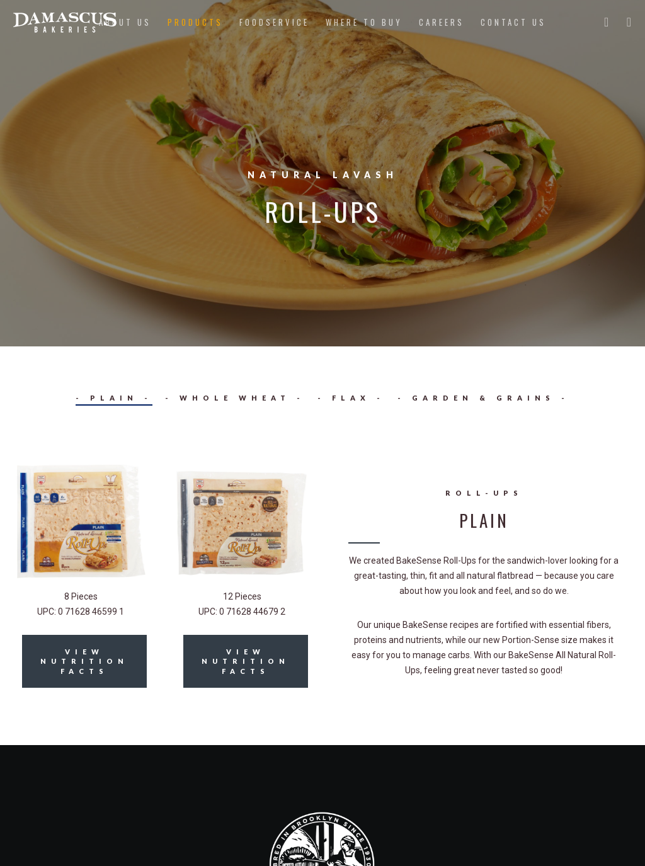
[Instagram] (624, 22)
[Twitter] (601, 22)
